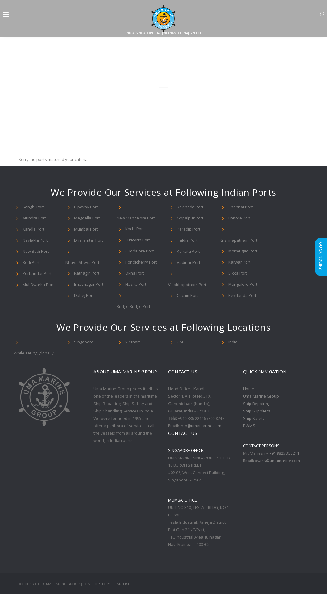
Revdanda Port (242, 295)
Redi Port (31, 262)
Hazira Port (135, 284)
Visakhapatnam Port (187, 284)
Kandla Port (33, 229)
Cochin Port (187, 295)
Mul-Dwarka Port (38, 284)
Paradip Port (188, 229)
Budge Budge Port (133, 306)
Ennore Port (239, 218)
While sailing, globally (34, 353)
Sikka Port (237, 273)
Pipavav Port (86, 207)
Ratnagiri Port (86, 273)
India (233, 342)
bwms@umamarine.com (277, 460)
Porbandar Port (37, 273)
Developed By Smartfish (107, 584)
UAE (180, 342)
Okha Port (134, 273)
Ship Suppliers (256, 411)
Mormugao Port (242, 251)
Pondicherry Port (141, 262)
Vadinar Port (188, 262)
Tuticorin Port (137, 240)
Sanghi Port (33, 207)
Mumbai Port (86, 229)
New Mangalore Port (136, 218)
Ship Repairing (256, 403)
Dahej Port (84, 295)
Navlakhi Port (35, 240)
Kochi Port (134, 228)
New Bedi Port (36, 251)
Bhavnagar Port (88, 284)
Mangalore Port (242, 284)
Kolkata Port (188, 251)
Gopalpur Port (190, 218)
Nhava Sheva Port (82, 262)
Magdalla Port (87, 218)
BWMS (249, 425)
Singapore (83, 342)
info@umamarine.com (200, 425)
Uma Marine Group (261, 396)
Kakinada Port (190, 207)
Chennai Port (240, 207)
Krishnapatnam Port (238, 240)
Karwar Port (239, 262)
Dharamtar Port (88, 240)
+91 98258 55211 (284, 453)
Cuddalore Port (139, 251)
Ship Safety (254, 418)
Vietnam (133, 342)
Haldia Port (187, 240)
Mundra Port (34, 218)
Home (248, 388)
